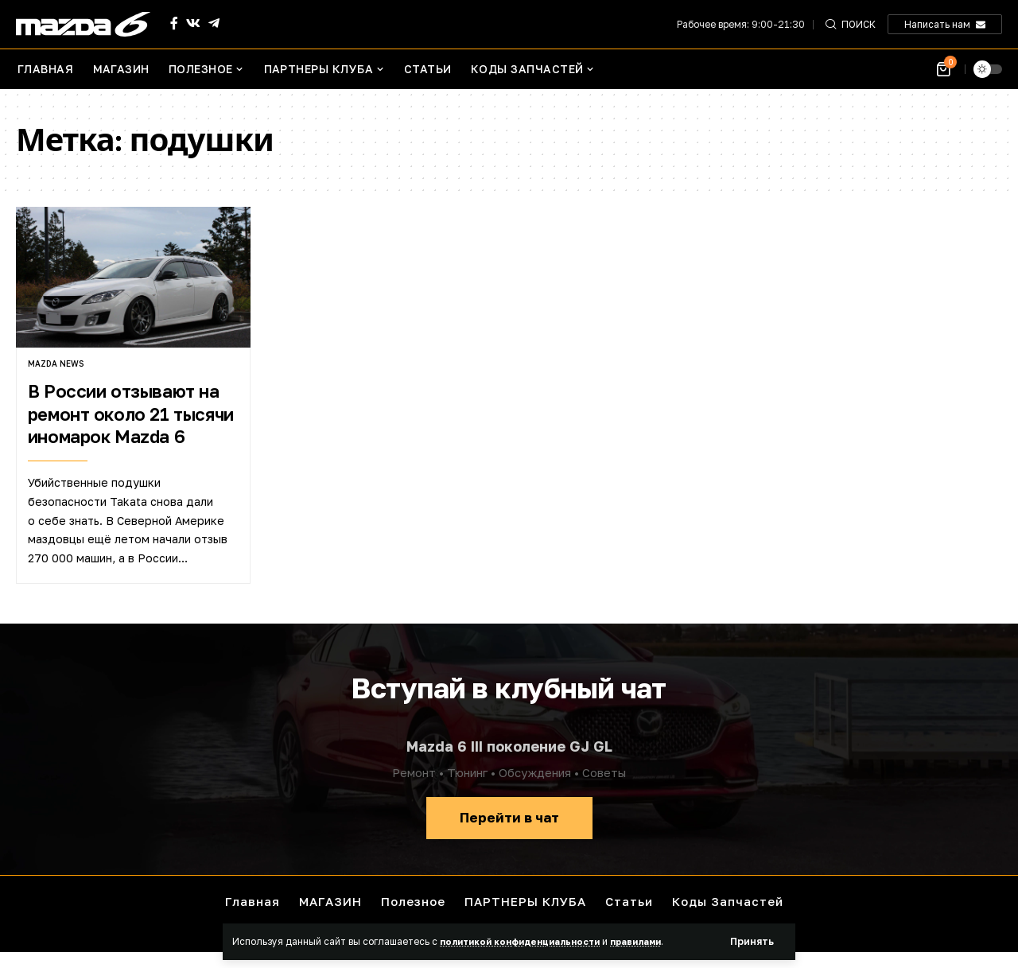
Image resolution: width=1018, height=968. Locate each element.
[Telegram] (213, 23)
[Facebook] (174, 23)
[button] (751, 941)
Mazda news (56, 363)
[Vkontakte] (193, 23)
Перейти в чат (509, 817)
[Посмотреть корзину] (944, 69)
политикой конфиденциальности (527, 941)
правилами (653, 941)
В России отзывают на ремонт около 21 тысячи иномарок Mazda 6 (131, 413)
